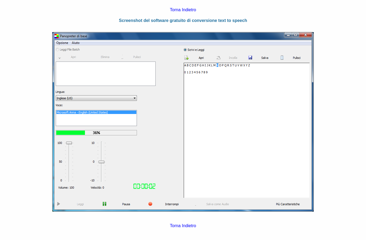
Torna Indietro (183, 9)
